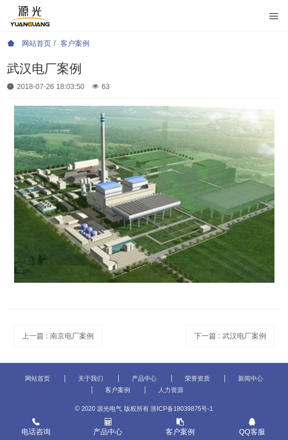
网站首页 (29, 43)
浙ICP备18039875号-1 (182, 408)
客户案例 (75, 43)
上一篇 (58, 336)
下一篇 (230, 336)
